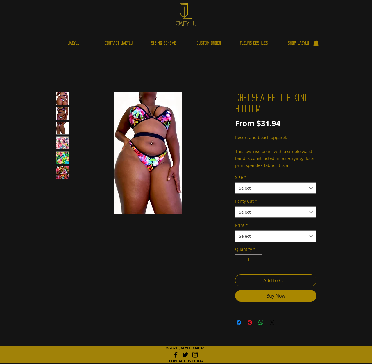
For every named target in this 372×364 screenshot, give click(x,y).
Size (240, 177)
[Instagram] (195, 354)
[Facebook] (176, 354)
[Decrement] (239, 260)
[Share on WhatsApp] (260, 322)
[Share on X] (272, 322)
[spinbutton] (248, 260)
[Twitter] (185, 354)
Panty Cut (246, 201)
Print (241, 225)
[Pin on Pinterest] (249, 322)
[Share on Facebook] (238, 322)
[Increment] (257, 260)
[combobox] (275, 188)
